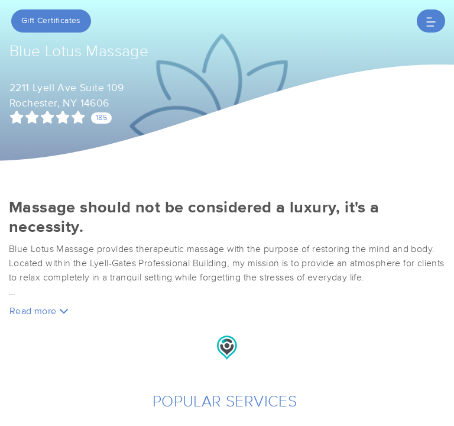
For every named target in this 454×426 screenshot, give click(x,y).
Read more (39, 311)
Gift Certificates (51, 21)
